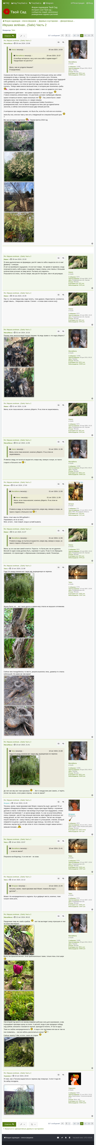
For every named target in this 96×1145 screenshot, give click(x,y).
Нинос (14, 50)
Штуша (71, 504)
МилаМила (72, 62)
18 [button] (74, 35)
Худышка (71, 1088)
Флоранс (71, 814)
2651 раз (81, 283)
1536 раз (81, 513)
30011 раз (81, 73)
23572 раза (82, 829)
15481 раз (81, 593)
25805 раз (82, 75)
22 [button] (89, 35)
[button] (62, 35)
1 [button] (69, 35)
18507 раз (81, 1101)
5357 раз (81, 831)
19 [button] (78, 35)
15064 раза (82, 1102)
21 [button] (85, 35)
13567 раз (82, 595)
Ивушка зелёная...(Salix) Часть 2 (24, 25)
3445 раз (81, 285)
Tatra (13, 30)
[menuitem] (6, 3)
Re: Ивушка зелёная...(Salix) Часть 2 (17, 40)
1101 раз (81, 515)
